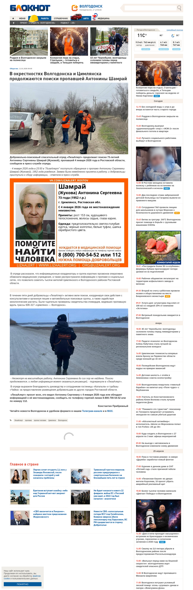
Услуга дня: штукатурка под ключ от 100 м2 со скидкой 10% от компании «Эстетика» (157, 306)
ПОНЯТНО (22, 584)
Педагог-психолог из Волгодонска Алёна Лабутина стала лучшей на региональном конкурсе (156, 344)
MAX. (110, 411)
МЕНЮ (22, 18)
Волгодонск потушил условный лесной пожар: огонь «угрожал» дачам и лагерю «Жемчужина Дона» (157, 585)
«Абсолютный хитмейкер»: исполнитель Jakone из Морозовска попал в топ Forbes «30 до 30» (158, 424)
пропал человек (40, 420)
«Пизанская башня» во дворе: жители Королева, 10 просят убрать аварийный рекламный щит (155, 481)
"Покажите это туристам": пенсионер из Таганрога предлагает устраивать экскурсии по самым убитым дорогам (158, 412)
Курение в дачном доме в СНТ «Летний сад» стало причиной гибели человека (156, 469)
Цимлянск (52, 420)
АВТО (80, 18)
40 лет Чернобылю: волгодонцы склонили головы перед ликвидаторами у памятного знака (158, 332)
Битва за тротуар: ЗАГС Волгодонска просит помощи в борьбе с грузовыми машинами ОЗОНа (158, 222)
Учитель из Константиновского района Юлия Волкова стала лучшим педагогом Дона (155, 400)
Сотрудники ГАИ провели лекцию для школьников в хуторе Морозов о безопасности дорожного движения (156, 210)
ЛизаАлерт (18, 420)
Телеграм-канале (92, 411)
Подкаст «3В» (68, 23)
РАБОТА (38, 18)
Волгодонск (62, 420)
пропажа (28, 420)
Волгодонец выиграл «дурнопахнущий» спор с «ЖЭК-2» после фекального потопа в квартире (157, 129)
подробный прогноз (175, 30)
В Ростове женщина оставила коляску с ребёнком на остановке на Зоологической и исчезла (155, 185)
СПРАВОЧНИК (61, 18)
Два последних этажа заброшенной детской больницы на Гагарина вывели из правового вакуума (158, 198)
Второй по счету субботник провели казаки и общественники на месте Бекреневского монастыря (158, 293)
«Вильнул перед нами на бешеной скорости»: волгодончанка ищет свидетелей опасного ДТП (157, 563)
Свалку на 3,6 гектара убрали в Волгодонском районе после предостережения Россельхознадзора (156, 551)
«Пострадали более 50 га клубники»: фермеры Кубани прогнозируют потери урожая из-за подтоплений (158, 269)
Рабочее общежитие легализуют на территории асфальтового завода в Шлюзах (157, 281)
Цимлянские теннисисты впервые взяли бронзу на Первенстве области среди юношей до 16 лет (157, 356)
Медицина (100, 18)
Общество (14, 69)
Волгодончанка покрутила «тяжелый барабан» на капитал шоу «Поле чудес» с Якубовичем (158, 387)
